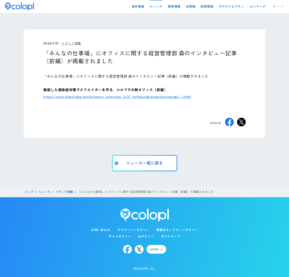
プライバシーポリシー (133, 230)
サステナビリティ (231, 6)
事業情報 (174, 6)
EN (282, 6)
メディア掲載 (71, 43)
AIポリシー (146, 236)
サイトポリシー (120, 236)
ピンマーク (258, 6)
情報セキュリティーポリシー (177, 230)
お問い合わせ (100, 230)
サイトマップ (170, 236)
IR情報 (190, 6)
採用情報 (206, 6)
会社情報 (138, 6)
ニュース (156, 6)
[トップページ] (19, 6)
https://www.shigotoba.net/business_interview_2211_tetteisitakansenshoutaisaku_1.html (117, 97)
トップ (29, 192)
